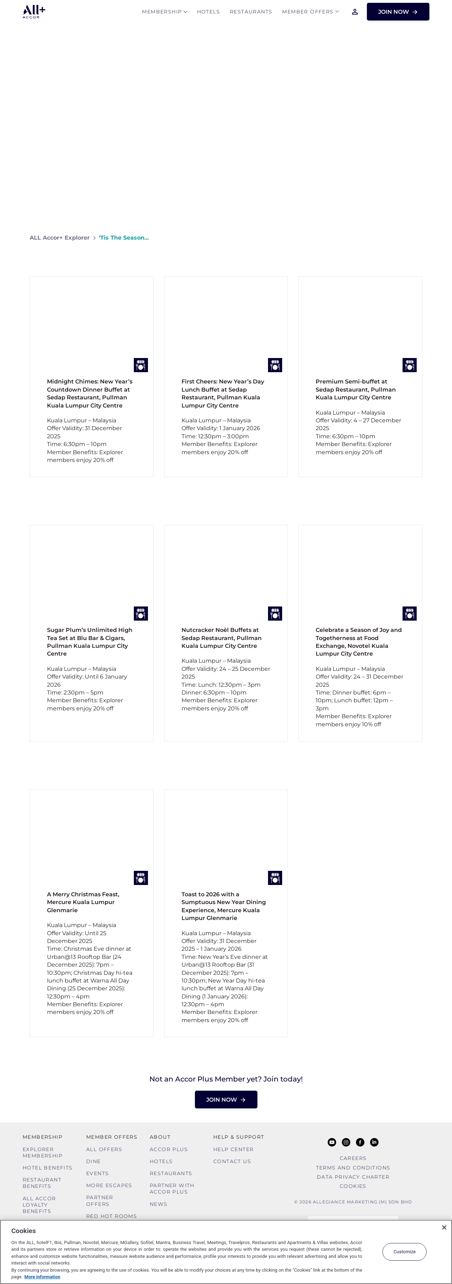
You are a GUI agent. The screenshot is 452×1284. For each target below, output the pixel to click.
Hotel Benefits (48, 1168)
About (160, 1137)
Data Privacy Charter (353, 1177)
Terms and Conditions (353, 1168)
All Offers (104, 1149)
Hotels (208, 13)
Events (97, 1173)
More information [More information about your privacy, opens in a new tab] (42, 1276)
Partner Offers (99, 1200)
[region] (226, 1252)
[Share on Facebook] (415, 237)
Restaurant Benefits (42, 1183)
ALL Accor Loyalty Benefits (39, 1204)
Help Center (233, 1149)
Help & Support (238, 1137)
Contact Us (232, 1161)
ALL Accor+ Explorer (60, 237)
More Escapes (109, 1185)
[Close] (444, 1227)
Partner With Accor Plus (172, 1188)
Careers (353, 1158)
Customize (404, 1251)
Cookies (353, 1186)
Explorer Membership (43, 1152)
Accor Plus (169, 1149)
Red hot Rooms (111, 1216)
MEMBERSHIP (162, 13)
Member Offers (307, 13)
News (159, 1204)
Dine (93, 1161)
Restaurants (251, 13)
